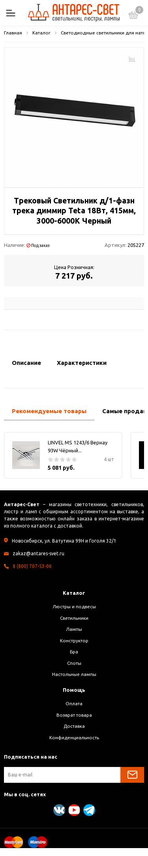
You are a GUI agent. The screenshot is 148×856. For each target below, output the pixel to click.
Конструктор (74, 640)
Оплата (74, 703)
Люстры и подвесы (74, 606)
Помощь (74, 690)
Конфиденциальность (74, 737)
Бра (74, 651)
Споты (74, 663)
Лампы (74, 629)
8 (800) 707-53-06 (32, 566)
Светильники (74, 618)
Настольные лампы (74, 674)
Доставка (74, 726)
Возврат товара (74, 714)
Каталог (74, 593)
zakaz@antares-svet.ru (38, 553)
